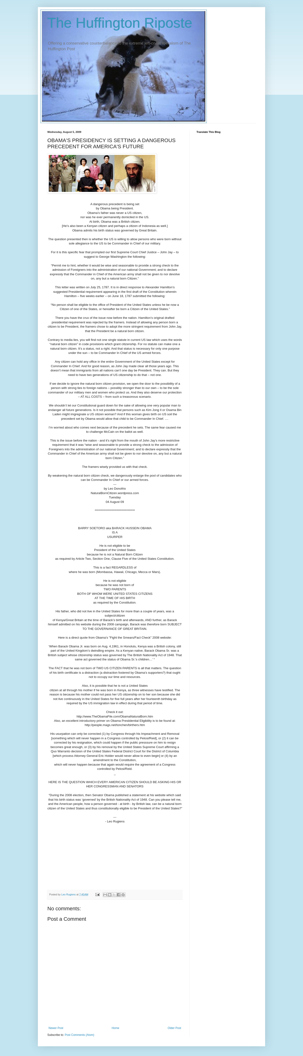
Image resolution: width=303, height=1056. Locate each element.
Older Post (174, 1028)
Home (115, 1028)
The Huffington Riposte (119, 23)
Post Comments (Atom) (79, 1035)
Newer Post (56, 1028)
